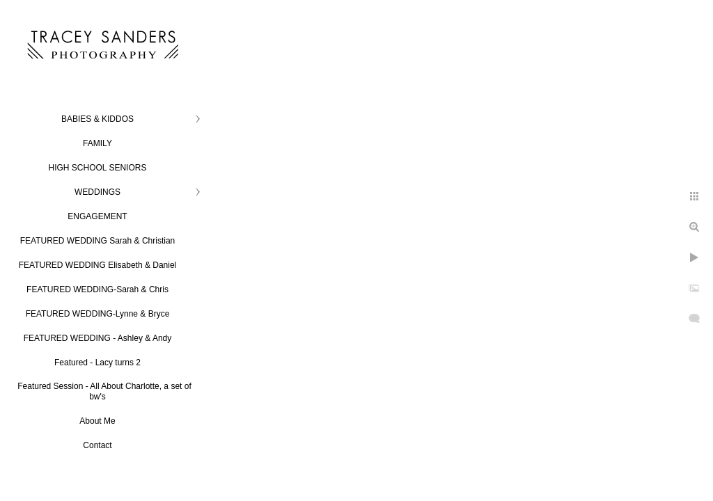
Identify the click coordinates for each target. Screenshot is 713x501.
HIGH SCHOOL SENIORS (98, 168)
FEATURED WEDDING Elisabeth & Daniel (98, 265)
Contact (97, 445)
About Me (97, 421)
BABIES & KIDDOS (97, 119)
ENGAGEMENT (97, 216)
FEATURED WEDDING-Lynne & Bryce (98, 314)
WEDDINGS (97, 192)
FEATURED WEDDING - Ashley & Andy (98, 338)
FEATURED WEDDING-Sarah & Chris (97, 289)
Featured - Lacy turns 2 (97, 362)
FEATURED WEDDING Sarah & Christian (97, 241)
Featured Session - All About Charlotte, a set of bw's (104, 391)
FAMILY (97, 143)
